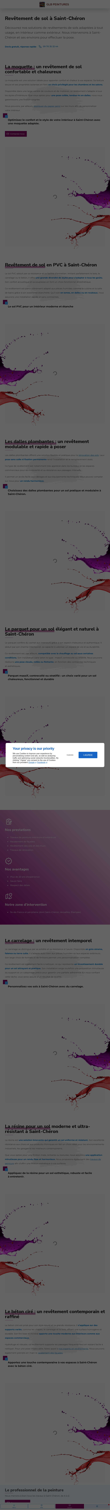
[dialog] (55, 755)
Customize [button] (70, 755)
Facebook (41, 762)
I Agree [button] (88, 755)
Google (31, 762)
